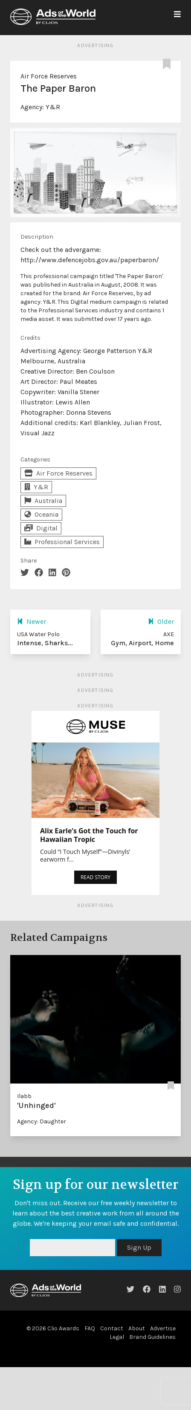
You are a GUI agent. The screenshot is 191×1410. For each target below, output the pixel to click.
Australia (43, 501)
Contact (111, 1328)
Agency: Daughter (41, 1121)
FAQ (89, 1328)
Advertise (163, 1328)
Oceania (41, 514)
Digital (41, 528)
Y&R (53, 107)
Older (161, 621)
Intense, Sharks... (45, 643)
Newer (31, 621)
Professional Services (62, 542)
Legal (117, 1337)
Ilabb (24, 1096)
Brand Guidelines (152, 1337)
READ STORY (95, 877)
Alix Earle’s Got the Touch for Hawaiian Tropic (89, 835)
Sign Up (139, 1247)
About (136, 1328)
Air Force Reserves (48, 76)
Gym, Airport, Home (142, 643)
